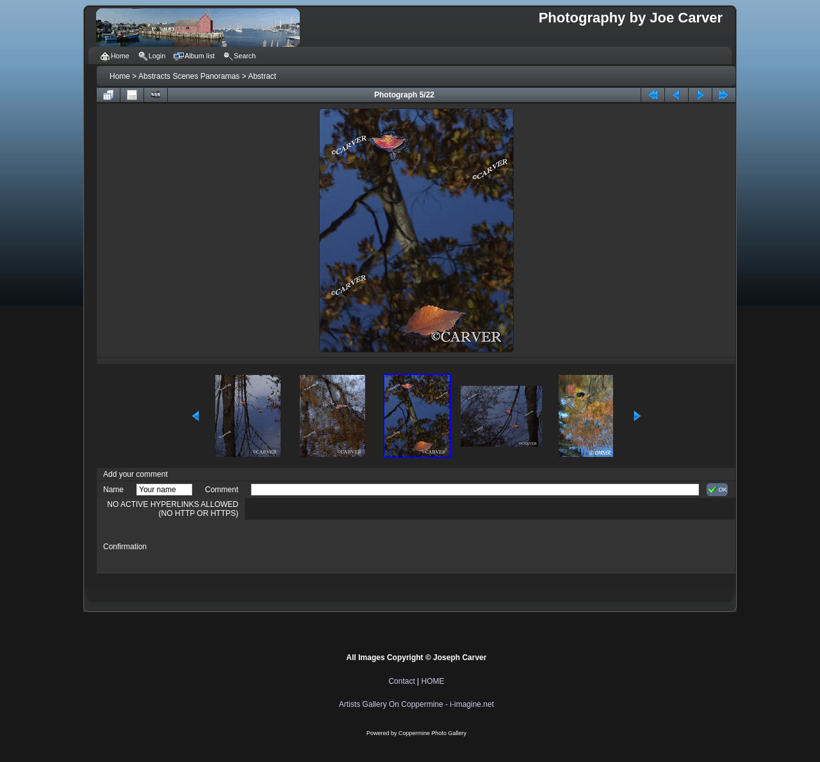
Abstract (262, 76)
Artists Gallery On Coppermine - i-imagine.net (416, 704)
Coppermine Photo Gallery (432, 733)
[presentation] (348, 547)
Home (120, 76)
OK (717, 490)
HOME (433, 681)
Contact (401, 681)
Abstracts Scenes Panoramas (189, 76)
